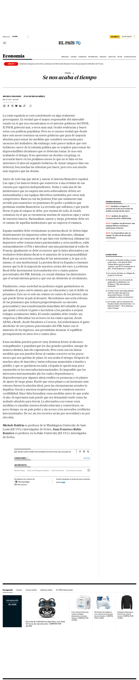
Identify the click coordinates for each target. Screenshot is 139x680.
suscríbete (115, 37)
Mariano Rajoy (19, 470)
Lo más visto (111, 255)
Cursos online (31, 590)
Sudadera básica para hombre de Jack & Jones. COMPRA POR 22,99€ (125, 615)
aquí (63, 482)
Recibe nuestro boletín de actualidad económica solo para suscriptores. (44, 452)
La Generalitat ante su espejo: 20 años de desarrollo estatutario (118, 235)
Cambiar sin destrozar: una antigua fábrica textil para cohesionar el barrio (120, 225)
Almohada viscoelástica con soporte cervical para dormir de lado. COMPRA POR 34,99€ (103, 615)
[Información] (73, 73)
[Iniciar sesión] (128, 36)
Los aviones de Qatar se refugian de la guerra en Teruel (121, 274)
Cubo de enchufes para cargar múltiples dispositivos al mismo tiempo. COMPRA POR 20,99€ (80, 616)
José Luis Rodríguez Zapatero (38, 470)
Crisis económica (57, 470)
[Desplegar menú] (5, 43)
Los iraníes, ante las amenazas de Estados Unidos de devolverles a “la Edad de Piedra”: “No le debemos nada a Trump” (121, 305)
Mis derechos (93, 57)
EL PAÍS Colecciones (64, 590)
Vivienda (74, 57)
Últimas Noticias (130, 57)
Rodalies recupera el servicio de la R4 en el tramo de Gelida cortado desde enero (119, 208)
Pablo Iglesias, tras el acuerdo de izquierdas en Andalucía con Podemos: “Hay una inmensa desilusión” (120, 283)
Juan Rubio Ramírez (34, 96)
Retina (120, 57)
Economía (13, 56)
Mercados (65, 57)
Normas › (87, 458)
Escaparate (8, 590)
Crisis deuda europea (74, 470)
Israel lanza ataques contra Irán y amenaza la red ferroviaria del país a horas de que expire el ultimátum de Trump (61, 64)
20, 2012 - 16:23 (11, 99)
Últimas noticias (113, 202)
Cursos (19, 590)
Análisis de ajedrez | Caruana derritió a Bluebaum (118, 217)
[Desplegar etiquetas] (88, 470)
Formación (82, 57)
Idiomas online (46, 590)
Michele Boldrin (12, 96)
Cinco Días (112, 57)
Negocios (103, 57)
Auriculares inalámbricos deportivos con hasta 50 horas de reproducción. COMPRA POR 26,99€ (45, 623)
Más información (21, 485)
